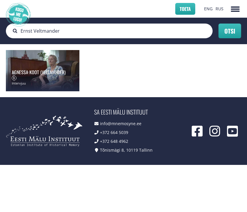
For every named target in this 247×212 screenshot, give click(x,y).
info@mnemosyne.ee (120, 123)
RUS (219, 8)
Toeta (185, 8)
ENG (208, 8)
